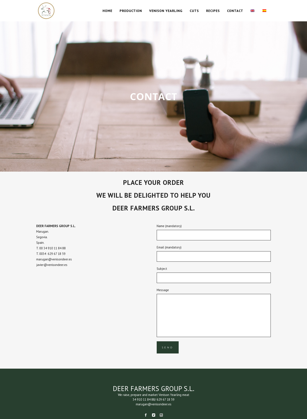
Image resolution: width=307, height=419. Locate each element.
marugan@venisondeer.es (54, 259)
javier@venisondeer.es (51, 265)
